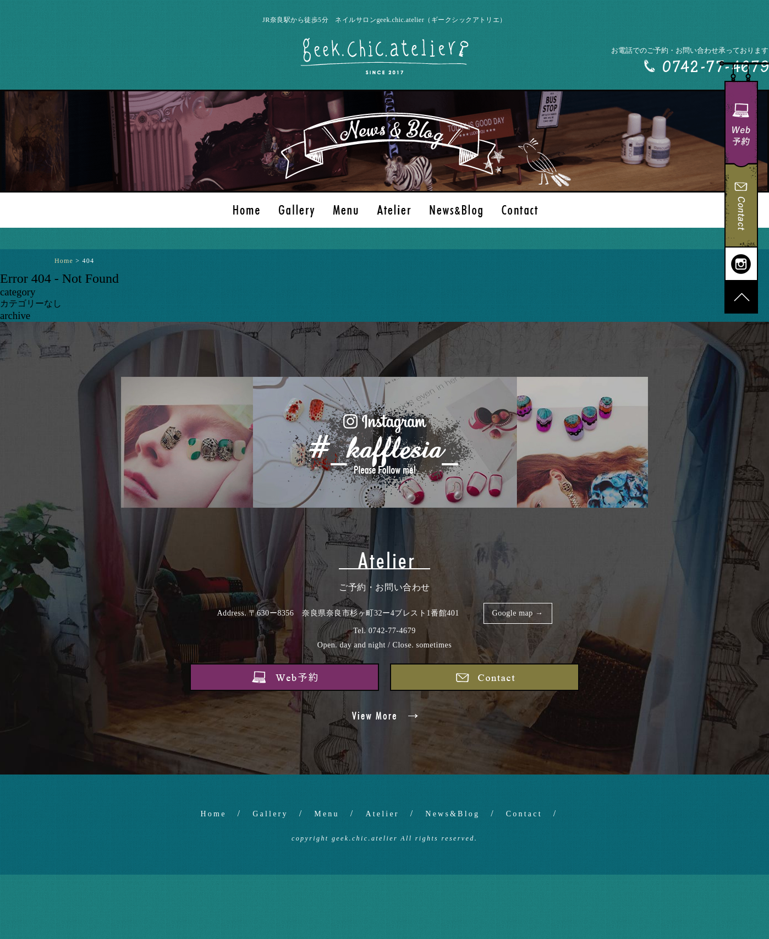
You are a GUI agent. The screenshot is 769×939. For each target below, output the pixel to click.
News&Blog (452, 814)
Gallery (270, 814)
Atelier (382, 814)
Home (214, 814)
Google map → (517, 613)
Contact (524, 814)
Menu (326, 814)
